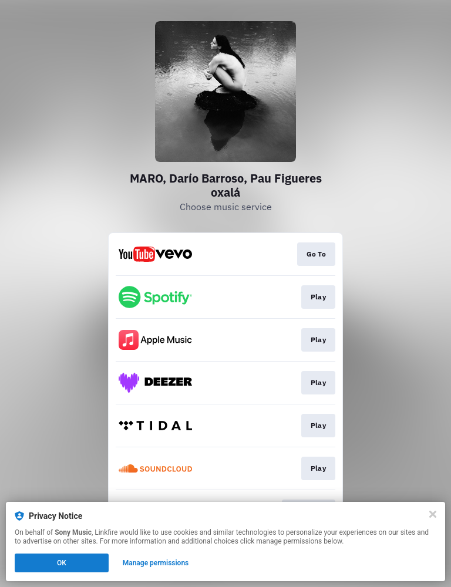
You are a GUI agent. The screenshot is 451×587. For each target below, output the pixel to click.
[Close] (432, 514)
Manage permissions (156, 563)
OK (61, 563)
